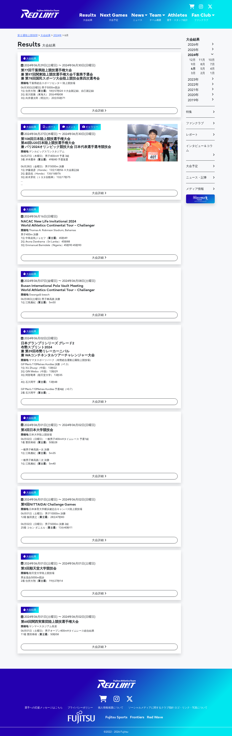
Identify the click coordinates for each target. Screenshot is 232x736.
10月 (211, 60)
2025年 (193, 50)
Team (155, 17)
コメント (69, 126)
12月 (192, 60)
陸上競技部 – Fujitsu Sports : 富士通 (39, 14)
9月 (193, 64)
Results (87, 17)
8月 (202, 64)
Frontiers (137, 717)
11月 (202, 60)
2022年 (193, 85)
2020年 (193, 95)
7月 (212, 64)
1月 (212, 73)
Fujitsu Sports (116, 717)
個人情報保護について (110, 707)
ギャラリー (90, 126)
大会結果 (29, 58)
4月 (212, 69)
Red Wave (155, 717)
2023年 (193, 79)
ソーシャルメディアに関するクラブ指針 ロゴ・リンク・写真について (167, 707)
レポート (49, 126)
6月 (193, 69)
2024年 (193, 55)
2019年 (193, 100)
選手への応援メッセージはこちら (44, 707)
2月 (202, 73)
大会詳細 (99, 110)
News (137, 17)
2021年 (193, 90)
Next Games (113, 17)
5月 (202, 69)
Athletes (177, 17)
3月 (193, 73)
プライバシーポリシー (80, 707)
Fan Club (201, 17)
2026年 (193, 45)
